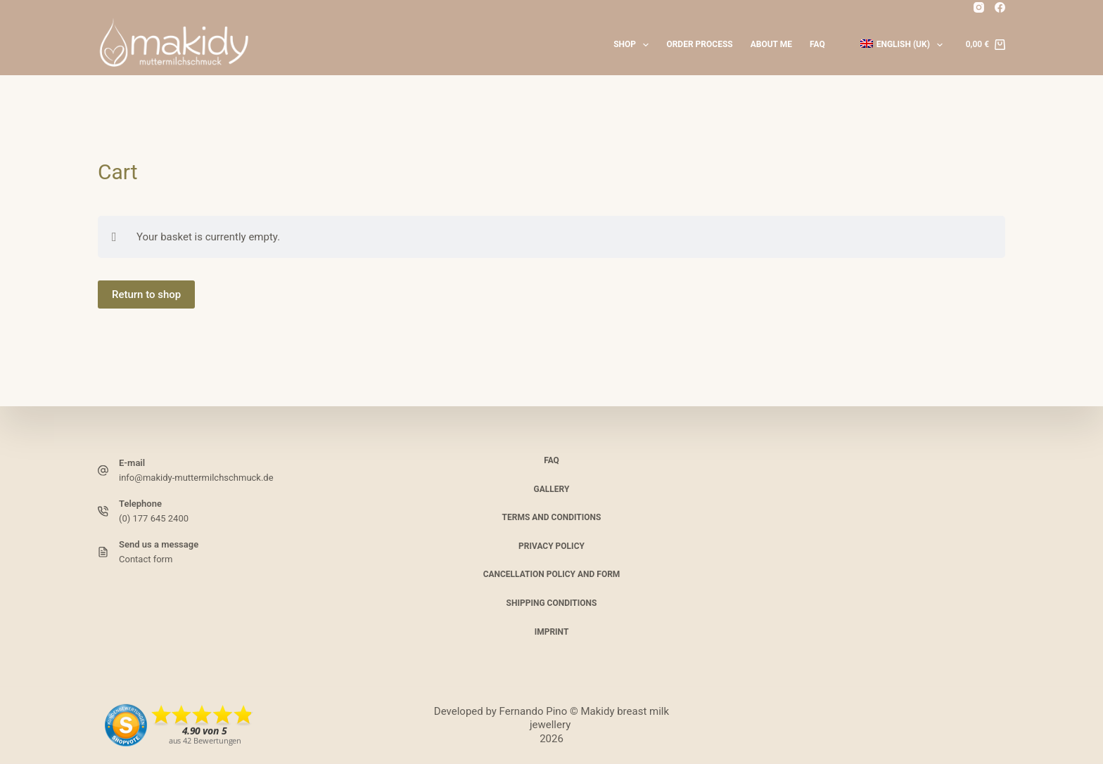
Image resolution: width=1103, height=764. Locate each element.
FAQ (817, 44)
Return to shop (146, 294)
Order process (699, 44)
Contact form (145, 559)
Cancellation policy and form (551, 574)
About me (771, 44)
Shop (633, 45)
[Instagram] (979, 7)
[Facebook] (1000, 7)
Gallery (552, 488)
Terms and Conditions (551, 517)
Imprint (552, 631)
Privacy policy (551, 546)
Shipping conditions (551, 603)
